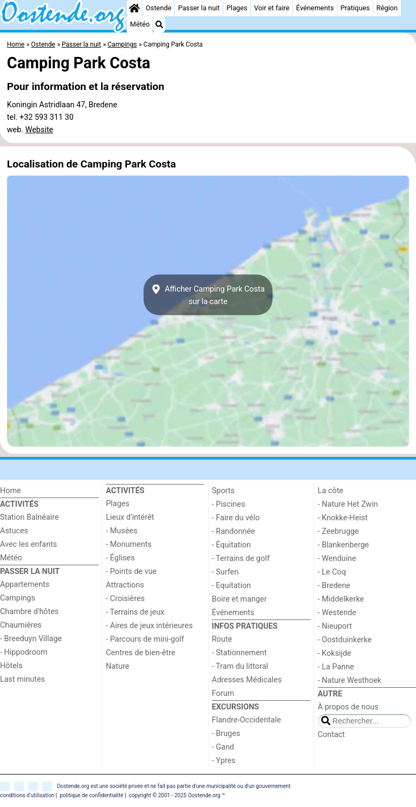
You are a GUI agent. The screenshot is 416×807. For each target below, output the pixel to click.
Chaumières (21, 625)
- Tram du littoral (240, 666)
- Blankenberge (343, 545)
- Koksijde (335, 653)
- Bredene (334, 585)
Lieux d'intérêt (130, 517)
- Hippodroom (24, 652)
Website (39, 129)
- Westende (337, 612)
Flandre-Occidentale (246, 720)
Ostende (158, 8)
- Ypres (224, 760)
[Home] (134, 8)
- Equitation (231, 585)
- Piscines (228, 504)
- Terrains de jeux (135, 612)
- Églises (120, 558)
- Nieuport (335, 626)
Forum (223, 693)
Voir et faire (271, 8)
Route (222, 639)
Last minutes (22, 679)
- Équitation (231, 545)
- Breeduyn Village (31, 638)
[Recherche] (159, 24)
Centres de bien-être (141, 652)
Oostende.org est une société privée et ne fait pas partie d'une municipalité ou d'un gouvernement (174, 786)
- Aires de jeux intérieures (149, 625)
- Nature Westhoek (350, 680)
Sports (223, 490)
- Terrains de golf (241, 558)
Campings (17, 598)
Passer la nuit (199, 8)
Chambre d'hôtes (29, 611)
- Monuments (129, 544)
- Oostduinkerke (345, 639)
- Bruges (226, 733)
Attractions (125, 585)
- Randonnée (233, 531)
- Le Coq (332, 572)
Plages (237, 8)
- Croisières (125, 598)
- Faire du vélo (235, 517)
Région (387, 8)
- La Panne (336, 667)
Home (10, 490)
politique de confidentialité (91, 795)
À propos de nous (348, 707)
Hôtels (11, 665)
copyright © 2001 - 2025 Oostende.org (174, 795)
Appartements (24, 584)
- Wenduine (337, 558)
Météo (140, 24)
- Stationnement (239, 652)
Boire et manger (239, 599)
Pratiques (354, 8)
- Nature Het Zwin (348, 504)
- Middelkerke (341, 599)
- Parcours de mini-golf (145, 639)
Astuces (14, 530)
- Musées (122, 530)
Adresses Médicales (247, 680)
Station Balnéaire (29, 517)
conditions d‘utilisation (27, 795)
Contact (331, 734)
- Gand (223, 747)
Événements (315, 8)
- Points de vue (131, 571)
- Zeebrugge (338, 531)
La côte (330, 490)
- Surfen (225, 572)
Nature (117, 666)
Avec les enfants (28, 544)
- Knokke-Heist (343, 517)
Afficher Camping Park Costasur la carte (207, 295)
